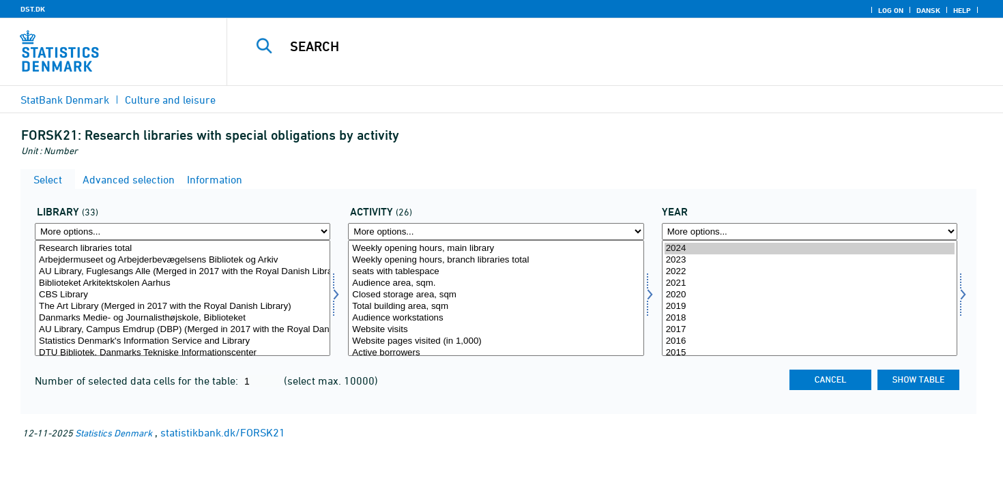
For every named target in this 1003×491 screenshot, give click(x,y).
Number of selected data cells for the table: (138, 380)
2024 (810, 248)
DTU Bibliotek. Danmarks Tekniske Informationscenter (183, 353)
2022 (810, 272)
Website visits (496, 330)
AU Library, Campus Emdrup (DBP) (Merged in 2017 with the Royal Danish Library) (183, 330)
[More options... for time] (809, 231)
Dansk (928, 10)
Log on (890, 10)
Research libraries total (183, 248)
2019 (810, 306)
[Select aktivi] (495, 298)
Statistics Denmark (113, 432)
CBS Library (183, 295)
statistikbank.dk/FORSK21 (222, 432)
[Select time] (809, 298)
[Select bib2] (182, 298)
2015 (810, 353)
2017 (810, 330)
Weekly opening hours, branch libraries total (496, 260)
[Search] (591, 46)
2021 (810, 283)
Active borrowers (496, 353)
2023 (810, 260)
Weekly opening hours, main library (496, 248)
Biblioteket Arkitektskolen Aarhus (183, 283)
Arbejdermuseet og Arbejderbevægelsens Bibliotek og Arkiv (183, 260)
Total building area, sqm (496, 306)
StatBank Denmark (64, 99)
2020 (810, 295)
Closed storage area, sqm (496, 295)
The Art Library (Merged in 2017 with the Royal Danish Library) (183, 306)
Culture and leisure (170, 99)
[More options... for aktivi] (495, 231)
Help (962, 10)
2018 (810, 318)
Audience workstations (496, 318)
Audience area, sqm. (496, 283)
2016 (810, 341)
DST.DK (32, 9)
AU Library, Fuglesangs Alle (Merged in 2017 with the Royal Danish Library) (183, 272)
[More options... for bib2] (182, 231)
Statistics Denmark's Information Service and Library (183, 341)
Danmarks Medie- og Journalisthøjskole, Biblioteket (183, 318)
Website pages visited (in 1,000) (496, 341)
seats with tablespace (496, 272)
